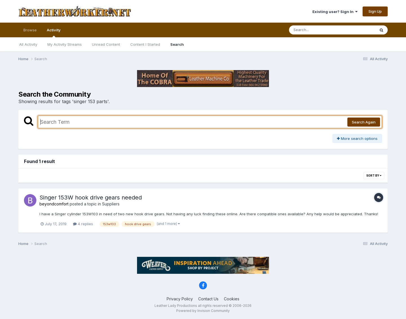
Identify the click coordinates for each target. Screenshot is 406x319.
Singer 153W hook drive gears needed (90, 197)
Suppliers (111, 203)
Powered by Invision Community (203, 311)
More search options (357, 138)
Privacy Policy (180, 298)
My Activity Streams (64, 44)
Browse (30, 30)
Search (177, 44)
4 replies (83, 224)
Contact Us (208, 298)
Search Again (364, 122)
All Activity (28, 44)
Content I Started (145, 44)
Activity (54, 32)
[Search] (317, 29)
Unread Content (106, 44)
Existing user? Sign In (335, 11)
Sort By (373, 175)
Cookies (231, 298)
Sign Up (375, 11)
